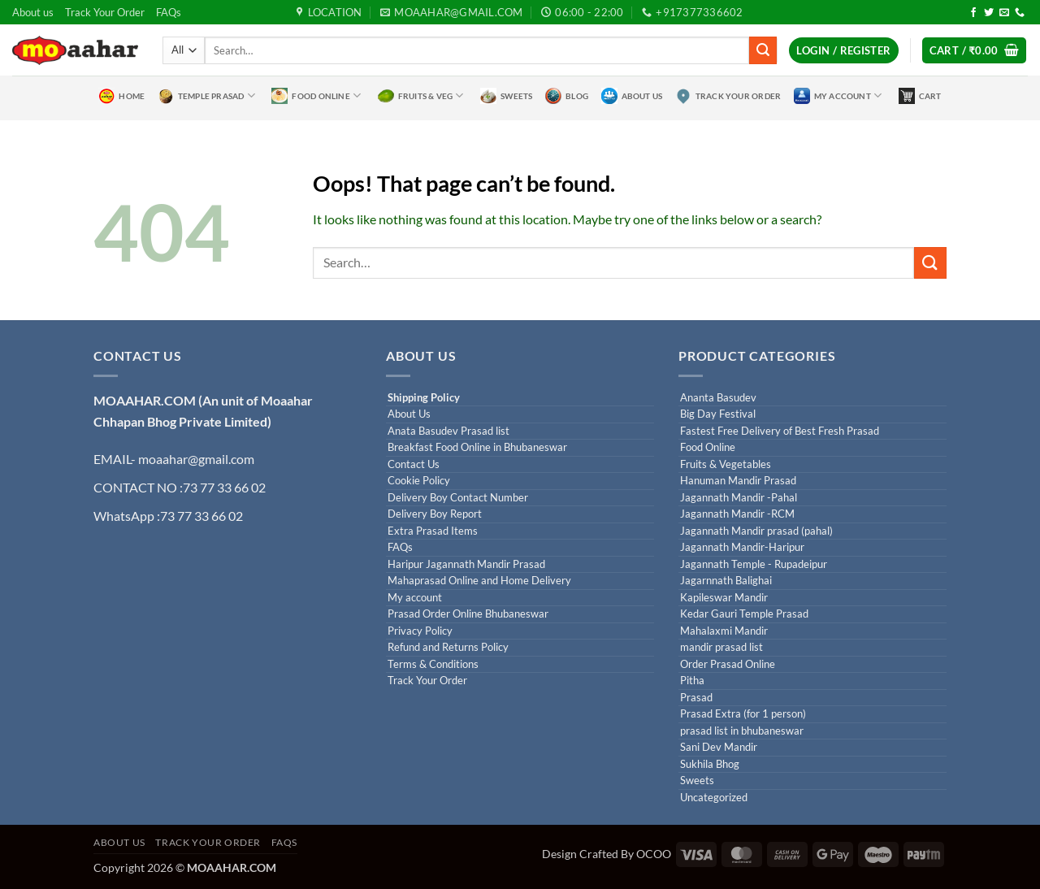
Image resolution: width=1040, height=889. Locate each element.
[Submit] (763, 50)
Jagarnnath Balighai (726, 581)
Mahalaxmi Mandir (724, 631)
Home (121, 96)
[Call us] (1020, 13)
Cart (920, 96)
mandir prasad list (721, 647)
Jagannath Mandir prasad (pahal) (756, 531)
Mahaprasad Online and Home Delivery (479, 581)
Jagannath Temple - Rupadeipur (753, 564)
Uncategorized (714, 797)
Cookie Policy (419, 481)
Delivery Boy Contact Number (458, 498)
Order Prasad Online (727, 664)
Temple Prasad (206, 96)
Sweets (506, 96)
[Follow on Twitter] (989, 13)
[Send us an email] (1004, 13)
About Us (632, 96)
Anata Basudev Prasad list (448, 431)
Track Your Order (105, 12)
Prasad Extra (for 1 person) (743, 714)
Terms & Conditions (433, 664)
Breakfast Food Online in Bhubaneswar (477, 447)
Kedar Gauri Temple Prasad (744, 614)
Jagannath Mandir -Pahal (738, 498)
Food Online (316, 96)
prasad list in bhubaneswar (742, 731)
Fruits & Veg (421, 96)
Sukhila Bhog (709, 764)
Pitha (692, 680)
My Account (838, 96)
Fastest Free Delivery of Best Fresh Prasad (779, 431)
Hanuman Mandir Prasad (738, 481)
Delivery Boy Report (435, 514)
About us (33, 12)
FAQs (168, 12)
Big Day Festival (718, 414)
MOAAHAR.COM (144, 400)
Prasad (696, 698)
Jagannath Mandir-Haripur (742, 547)
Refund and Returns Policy (448, 647)
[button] (843, 50)
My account (415, 598)
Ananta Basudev (718, 398)
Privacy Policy (420, 631)
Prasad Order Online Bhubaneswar (468, 614)
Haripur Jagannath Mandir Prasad (466, 564)
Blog (566, 96)
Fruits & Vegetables (725, 464)
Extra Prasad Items (433, 531)
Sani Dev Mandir (718, 747)
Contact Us (414, 464)
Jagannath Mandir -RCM (737, 514)
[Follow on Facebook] (973, 13)
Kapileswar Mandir (724, 598)
